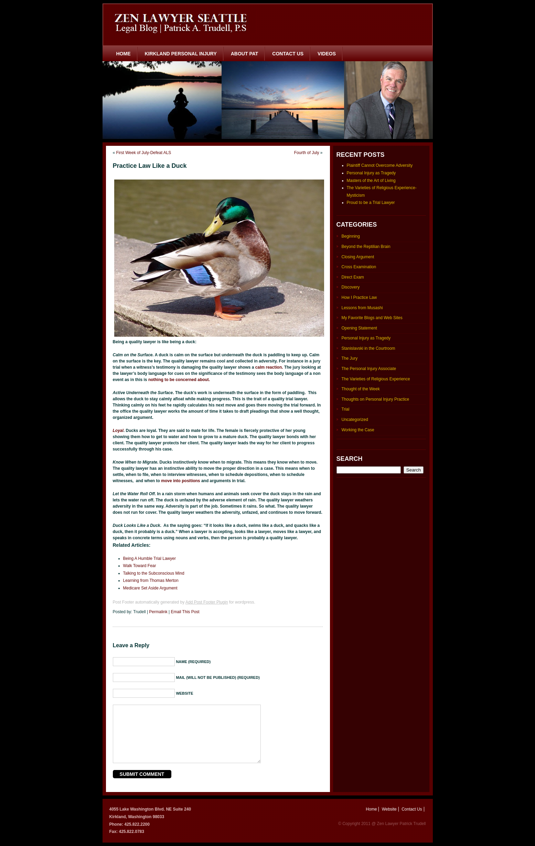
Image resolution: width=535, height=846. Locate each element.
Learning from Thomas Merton (151, 580)
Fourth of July (306, 152)
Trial (346, 409)
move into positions (180, 480)
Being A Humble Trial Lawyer (149, 558)
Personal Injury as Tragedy (371, 173)
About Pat (244, 53)
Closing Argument (358, 256)
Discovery (351, 287)
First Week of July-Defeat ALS (143, 152)
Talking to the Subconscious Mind (153, 573)
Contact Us (287, 53)
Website (389, 809)
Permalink (158, 611)
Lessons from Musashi (362, 307)
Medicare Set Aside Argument (150, 588)
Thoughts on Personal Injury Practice (375, 399)
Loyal (118, 430)
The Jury (350, 358)
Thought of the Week (361, 389)
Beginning (351, 236)
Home (123, 53)
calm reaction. (269, 367)
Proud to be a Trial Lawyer (371, 202)
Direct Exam (353, 277)
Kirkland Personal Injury (181, 53)
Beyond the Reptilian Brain (366, 246)
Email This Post (185, 611)
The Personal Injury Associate (369, 368)
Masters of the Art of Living (371, 180)
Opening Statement (359, 328)
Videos (327, 53)
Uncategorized (355, 419)
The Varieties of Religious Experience (376, 379)
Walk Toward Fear (139, 565)
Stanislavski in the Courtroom (368, 348)
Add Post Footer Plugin (206, 602)
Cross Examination (359, 266)
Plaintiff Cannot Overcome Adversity (380, 165)
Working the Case (358, 429)
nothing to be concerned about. (179, 379)
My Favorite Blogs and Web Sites (372, 317)
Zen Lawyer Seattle (183, 22)
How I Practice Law (359, 297)
